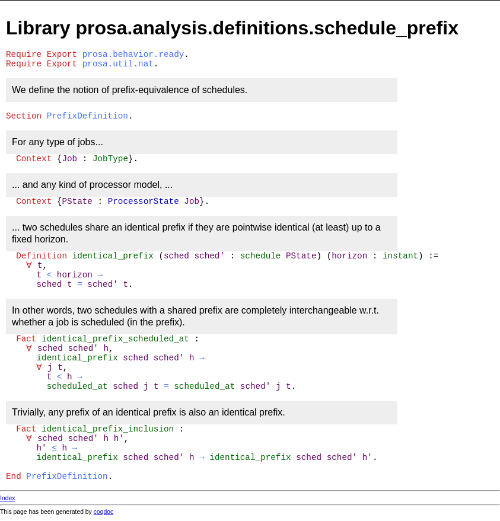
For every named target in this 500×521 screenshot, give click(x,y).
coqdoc (104, 512)
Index (7, 498)
